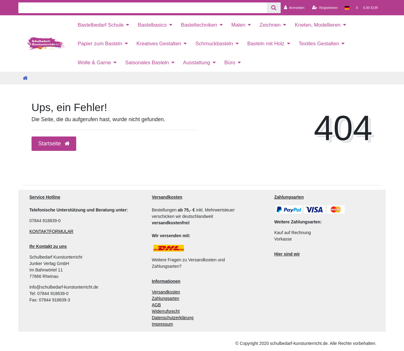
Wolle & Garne (94, 62)
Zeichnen (270, 25)
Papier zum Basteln (100, 44)
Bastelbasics (152, 25)
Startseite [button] (53, 143)
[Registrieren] (325, 7)
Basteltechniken (199, 25)
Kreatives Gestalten (159, 44)
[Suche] (274, 7)
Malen (238, 25)
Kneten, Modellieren (317, 25)
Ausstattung (196, 62)
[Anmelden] (294, 7)
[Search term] (142, 7)
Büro (229, 62)
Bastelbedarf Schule (101, 25)
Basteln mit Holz (265, 44)
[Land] (346, 7)
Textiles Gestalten (319, 44)
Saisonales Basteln (147, 62)
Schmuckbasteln (214, 44)
